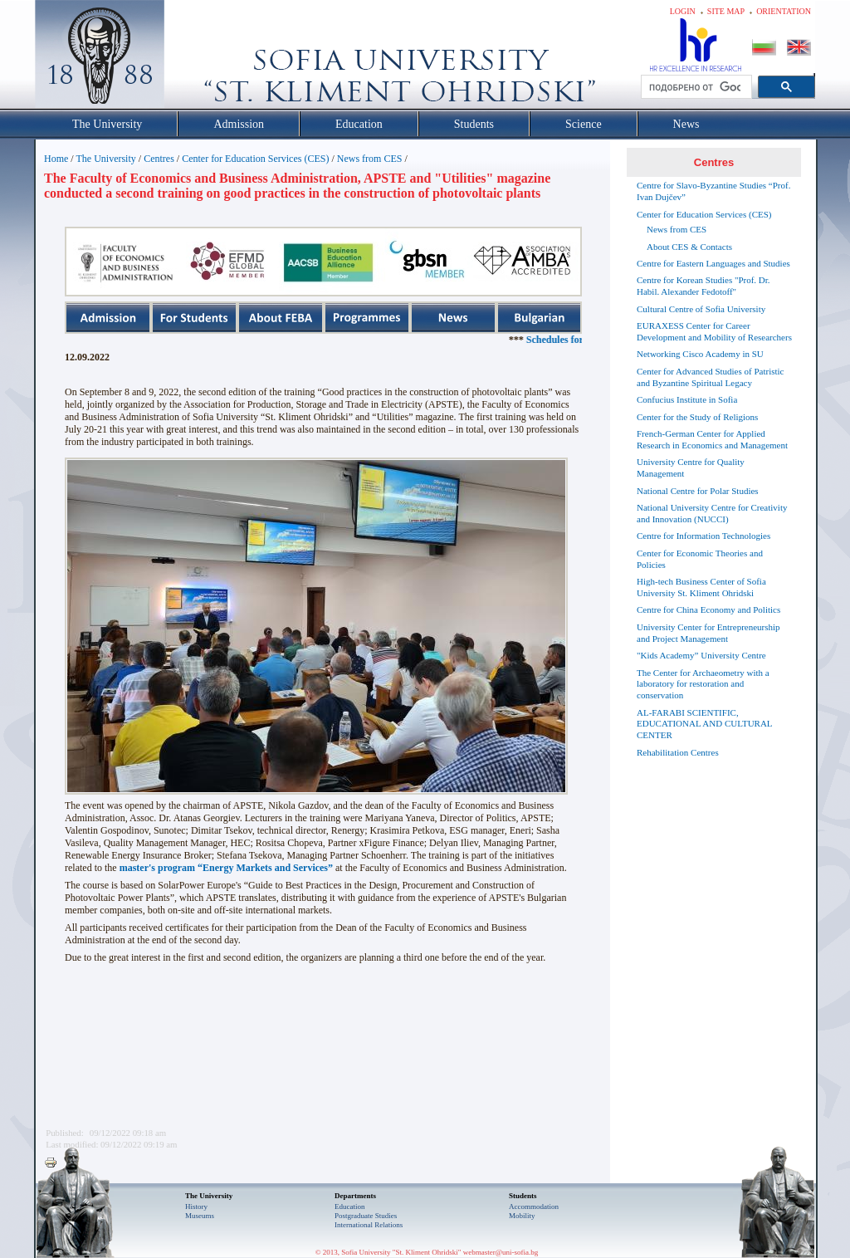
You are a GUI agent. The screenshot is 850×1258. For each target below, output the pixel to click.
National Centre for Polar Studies (698, 491)
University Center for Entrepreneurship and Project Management (708, 633)
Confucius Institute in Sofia (687, 399)
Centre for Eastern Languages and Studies (713, 263)
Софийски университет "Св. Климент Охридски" (193, 58)
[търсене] (694, 87)
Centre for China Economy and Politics (708, 609)
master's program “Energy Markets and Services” (226, 868)
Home (56, 158)
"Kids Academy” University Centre (701, 655)
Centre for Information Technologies (703, 536)
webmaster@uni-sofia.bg (501, 1252)
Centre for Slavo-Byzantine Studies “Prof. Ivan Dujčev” (713, 191)
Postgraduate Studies (366, 1215)
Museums (199, 1215)
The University (105, 158)
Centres (159, 158)
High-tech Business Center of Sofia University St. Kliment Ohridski (701, 587)
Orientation (783, 11)
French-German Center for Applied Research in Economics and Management (712, 439)
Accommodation (534, 1206)
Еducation (350, 1206)
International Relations (369, 1225)
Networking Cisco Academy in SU (700, 354)
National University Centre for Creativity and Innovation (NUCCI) (712, 513)
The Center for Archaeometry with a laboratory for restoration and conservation (703, 684)
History (196, 1206)
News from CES (370, 158)
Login (683, 11)
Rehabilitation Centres (678, 752)
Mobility (522, 1215)
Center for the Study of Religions (697, 417)
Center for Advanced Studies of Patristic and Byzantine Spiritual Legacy (710, 377)
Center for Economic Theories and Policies (700, 559)
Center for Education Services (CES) (255, 158)
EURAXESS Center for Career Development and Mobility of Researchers (714, 331)
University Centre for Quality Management (691, 467)
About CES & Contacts (689, 247)
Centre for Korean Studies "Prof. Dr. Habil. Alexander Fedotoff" (703, 285)
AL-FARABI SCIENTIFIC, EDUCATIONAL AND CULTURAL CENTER (704, 724)
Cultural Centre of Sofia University (701, 309)
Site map (726, 11)
